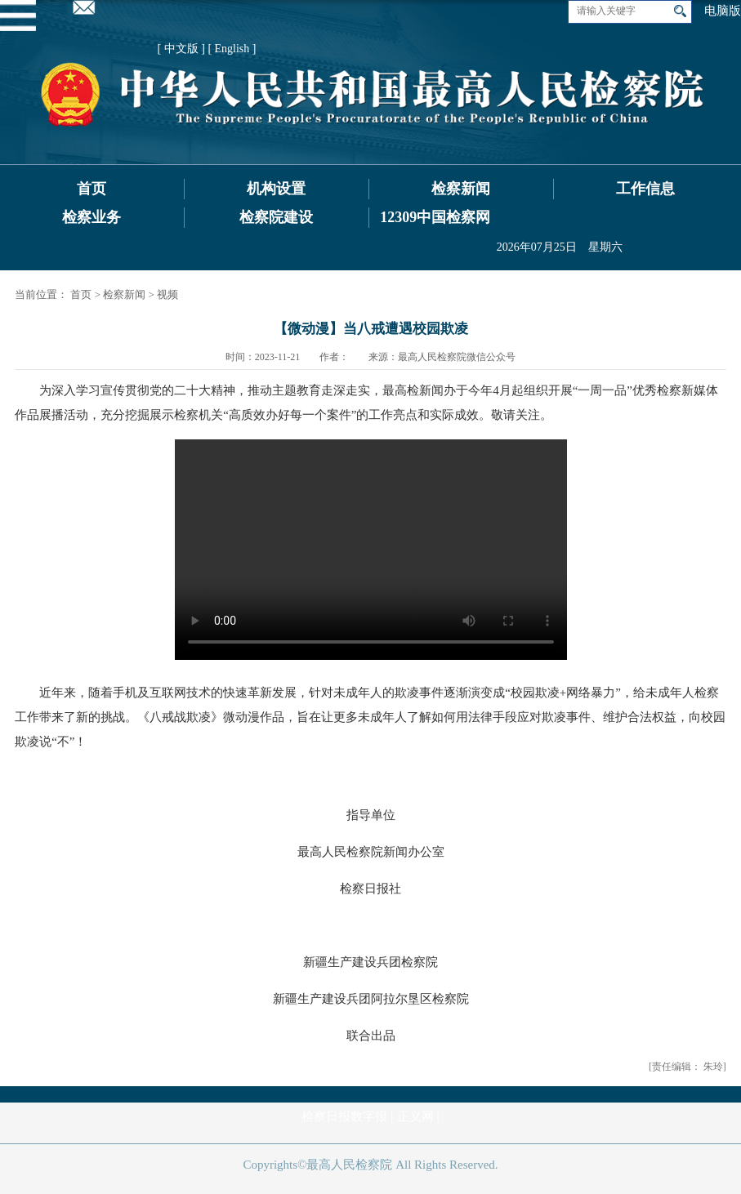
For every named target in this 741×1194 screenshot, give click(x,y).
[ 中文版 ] (181, 48)
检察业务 (91, 217)
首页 (91, 188)
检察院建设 (276, 217)
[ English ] (232, 48)
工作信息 (645, 188)
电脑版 (722, 10)
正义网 (415, 1116)
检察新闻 (460, 188)
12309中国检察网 (435, 217)
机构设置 (276, 188)
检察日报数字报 (344, 1116)
